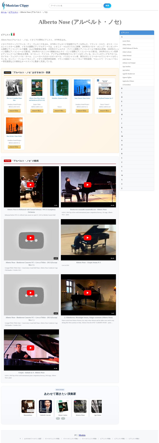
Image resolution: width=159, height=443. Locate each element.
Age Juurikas (126, 66)
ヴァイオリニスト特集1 (52, 438)
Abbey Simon (126, 44)
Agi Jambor (126, 70)
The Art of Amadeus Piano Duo (14, 99)
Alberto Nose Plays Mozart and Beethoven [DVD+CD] (37, 99)
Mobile (82, 435)
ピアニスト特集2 (119, 438)
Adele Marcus (126, 59)
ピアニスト (125, 32)
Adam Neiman (126, 55)
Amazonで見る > (14, 111)
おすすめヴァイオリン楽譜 (32, 438)
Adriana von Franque (128, 63)
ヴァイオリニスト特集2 (70, 438)
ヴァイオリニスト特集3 (89, 438)
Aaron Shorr (126, 41)
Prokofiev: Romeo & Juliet (59, 98)
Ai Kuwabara (126, 85)
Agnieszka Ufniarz (128, 81)
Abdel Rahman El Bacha (130, 48)
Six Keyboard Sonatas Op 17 (105, 98)
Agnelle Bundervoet (128, 74)
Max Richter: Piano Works (14, 136)
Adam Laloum (126, 52)
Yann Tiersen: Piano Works (82, 98)
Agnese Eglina (126, 77)
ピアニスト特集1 (105, 438)
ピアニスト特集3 (134, 438)
